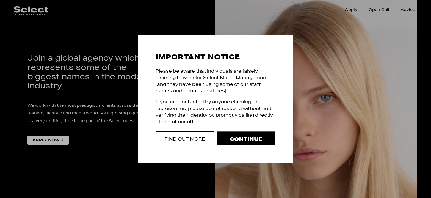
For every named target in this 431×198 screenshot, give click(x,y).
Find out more (185, 139)
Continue (246, 139)
